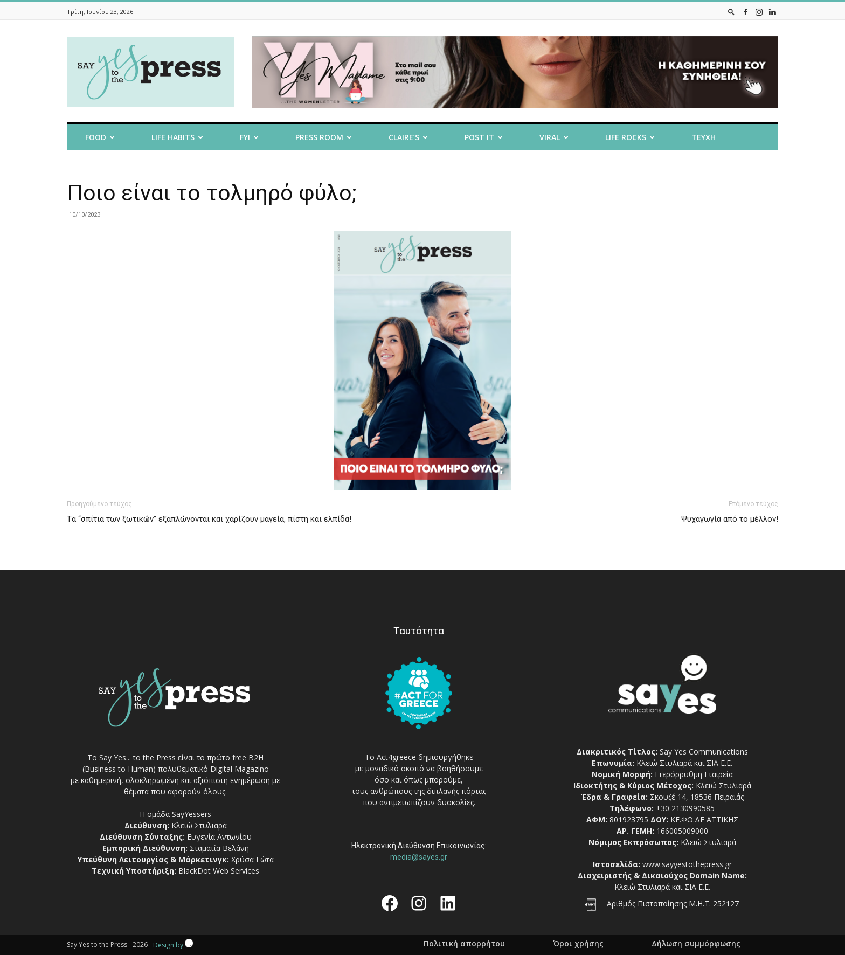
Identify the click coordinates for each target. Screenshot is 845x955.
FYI (249, 137)
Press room (323, 137)
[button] (731, 12)
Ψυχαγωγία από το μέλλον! (729, 519)
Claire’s (408, 137)
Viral (554, 137)
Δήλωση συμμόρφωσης (696, 944)
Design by (173, 945)
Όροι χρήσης (578, 944)
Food (100, 137)
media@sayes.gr (418, 857)
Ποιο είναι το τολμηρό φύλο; (212, 193)
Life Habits (177, 137)
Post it (484, 137)
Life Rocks (630, 137)
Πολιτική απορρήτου (464, 944)
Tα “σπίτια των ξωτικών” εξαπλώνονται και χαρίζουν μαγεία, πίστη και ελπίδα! (209, 519)
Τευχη (703, 137)
